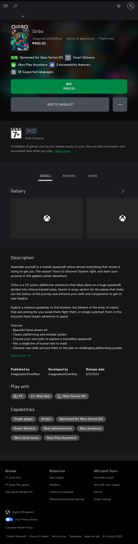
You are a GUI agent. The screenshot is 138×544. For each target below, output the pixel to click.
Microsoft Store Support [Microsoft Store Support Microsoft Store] (107, 484)
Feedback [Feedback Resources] (55, 484)
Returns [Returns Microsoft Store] (98, 491)
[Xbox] (11, 16)
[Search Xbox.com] (16, 5)
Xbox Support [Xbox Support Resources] (57, 477)
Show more (21, 355)
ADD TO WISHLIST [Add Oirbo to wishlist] (60, 104)
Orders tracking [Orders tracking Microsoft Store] (102, 499)
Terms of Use (59, 536)
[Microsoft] (69, 3)
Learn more (62, 151)
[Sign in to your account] (130, 6)
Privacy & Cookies (39, 536)
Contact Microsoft (16, 536)
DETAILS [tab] (45, 176)
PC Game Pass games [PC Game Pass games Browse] (17, 484)
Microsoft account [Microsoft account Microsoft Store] (103, 477)
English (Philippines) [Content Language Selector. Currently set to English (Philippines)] (23, 511)
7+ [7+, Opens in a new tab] (31, 131)
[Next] (122, 191)
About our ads (92, 536)
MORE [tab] (92, 176)
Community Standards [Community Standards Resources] (62, 491)
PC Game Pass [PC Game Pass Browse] (13, 477)
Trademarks (75, 536)
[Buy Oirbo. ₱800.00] (69, 86)
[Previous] (113, 191)
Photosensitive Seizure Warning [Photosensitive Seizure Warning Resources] (67, 499)
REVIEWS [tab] (69, 176)
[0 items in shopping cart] (120, 6)
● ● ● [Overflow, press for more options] (120, 104)
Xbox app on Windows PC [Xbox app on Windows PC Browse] (19, 491)
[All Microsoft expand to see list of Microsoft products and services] (5, 6)
